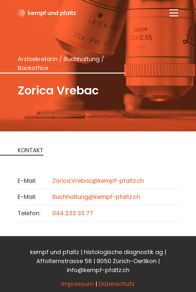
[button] (174, 12)
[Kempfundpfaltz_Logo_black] (47, 13)
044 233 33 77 (72, 213)
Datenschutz (117, 284)
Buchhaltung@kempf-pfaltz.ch (96, 197)
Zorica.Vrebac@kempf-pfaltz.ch (98, 181)
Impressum (77, 284)
